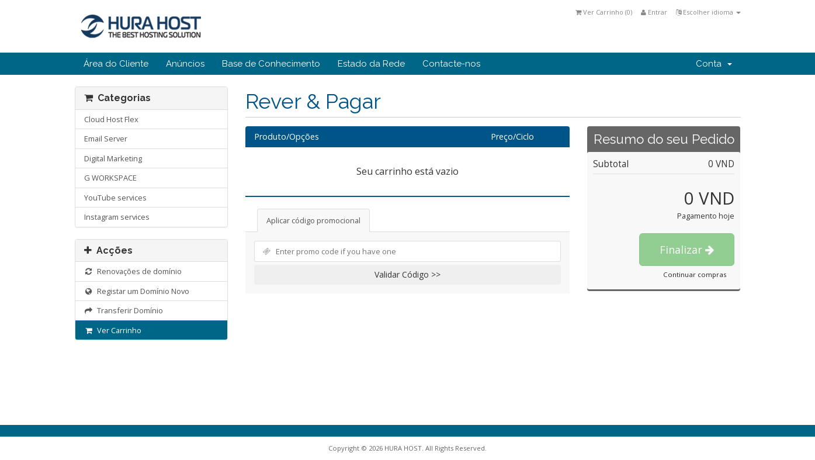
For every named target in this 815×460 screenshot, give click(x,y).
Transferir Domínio (124, 310)
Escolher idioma (708, 12)
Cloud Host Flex (111, 119)
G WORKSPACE (110, 177)
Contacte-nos (451, 63)
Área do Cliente (116, 63)
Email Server (105, 138)
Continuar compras (695, 274)
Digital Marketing (113, 158)
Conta (714, 63)
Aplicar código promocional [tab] (313, 220)
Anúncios (185, 63)
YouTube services (115, 197)
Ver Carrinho (113, 330)
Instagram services (117, 217)
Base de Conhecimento (271, 63)
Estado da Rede (371, 63)
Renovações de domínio (133, 271)
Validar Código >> (407, 274)
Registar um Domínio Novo (137, 291)
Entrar (654, 12)
